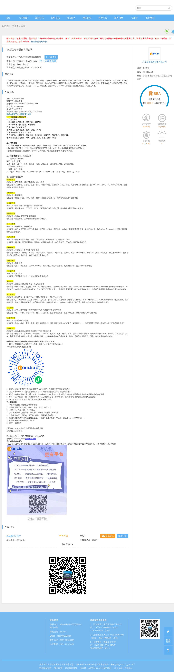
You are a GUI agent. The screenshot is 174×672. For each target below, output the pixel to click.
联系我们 (150, 18)
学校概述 (23, 18)
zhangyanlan (20, 439)
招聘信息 (55, 18)
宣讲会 (15, 26)
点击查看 (18, 109)
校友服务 (71, 18)
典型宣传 (102, 18)
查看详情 (122, 536)
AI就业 (134, 18)
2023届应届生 (14, 536)
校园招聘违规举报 (39, 41)
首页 (8, 18)
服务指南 (118, 18)
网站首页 (6, 26)
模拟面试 (108, 536)
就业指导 (87, 18)
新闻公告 (39, 18)
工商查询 (50, 57)
